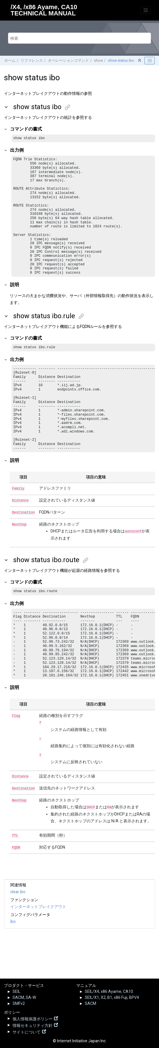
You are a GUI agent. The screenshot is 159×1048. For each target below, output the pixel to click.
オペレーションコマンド (68, 60)
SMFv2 (19, 1003)
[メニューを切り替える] (145, 10)
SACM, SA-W (24, 997)
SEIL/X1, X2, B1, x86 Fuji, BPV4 (112, 997)
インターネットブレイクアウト (38, 925)
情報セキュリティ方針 (33, 1025)
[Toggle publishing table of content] (149, 60)
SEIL (16, 991)
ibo (13, 940)
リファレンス (32, 60)
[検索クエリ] (79, 38)
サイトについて (27, 1031)
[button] (7, 107)
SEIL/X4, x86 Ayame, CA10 (109, 991)
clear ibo (17, 911)
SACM (90, 1003)
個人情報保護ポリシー (33, 1018)
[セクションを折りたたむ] (140, 60)
